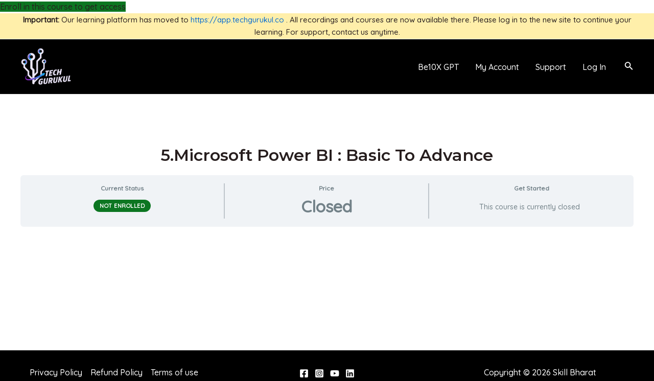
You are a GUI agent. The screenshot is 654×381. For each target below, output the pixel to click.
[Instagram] (319, 373)
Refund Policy (116, 372)
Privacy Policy (56, 372)
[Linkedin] (350, 373)
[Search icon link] (629, 67)
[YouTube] (334, 373)
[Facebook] (304, 373)
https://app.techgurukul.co (237, 20)
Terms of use (174, 372)
